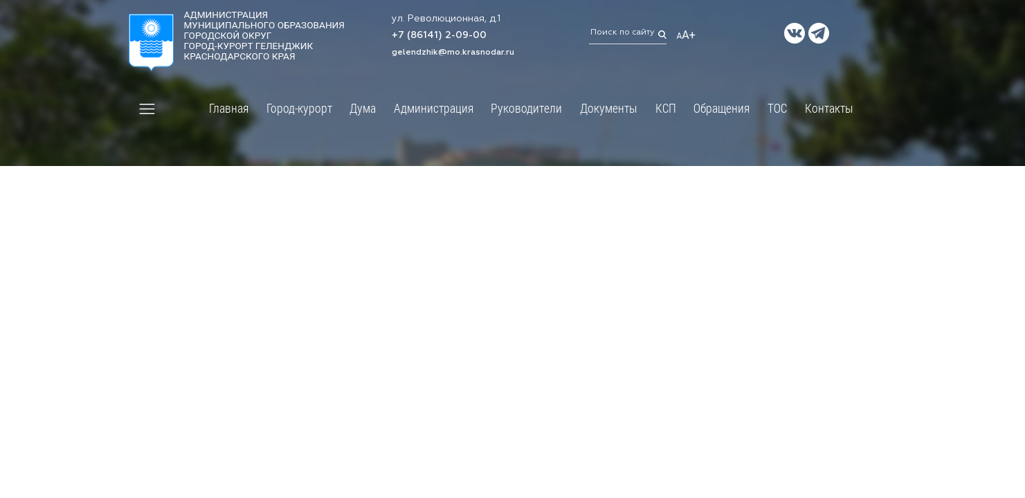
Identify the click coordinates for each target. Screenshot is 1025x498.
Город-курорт (299, 108)
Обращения (721, 108)
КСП (665, 108)
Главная (228, 108)
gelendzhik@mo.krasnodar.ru (453, 52)
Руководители (526, 108)
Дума (363, 108)
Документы (608, 108)
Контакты (829, 108)
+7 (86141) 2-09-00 (439, 36)
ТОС (777, 108)
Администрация (433, 108)
